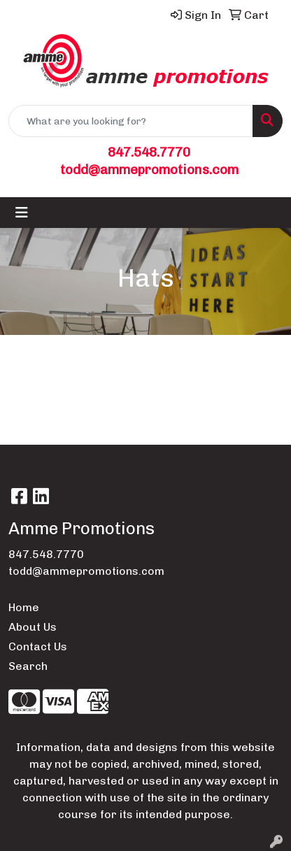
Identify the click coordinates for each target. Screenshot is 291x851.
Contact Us (37, 646)
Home (23, 607)
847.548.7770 (149, 152)
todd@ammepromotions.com (149, 170)
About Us (32, 627)
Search (28, 666)
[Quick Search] (130, 121)
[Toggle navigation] (21, 212)
